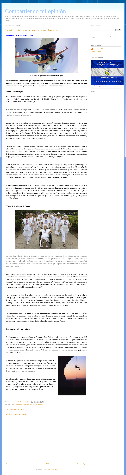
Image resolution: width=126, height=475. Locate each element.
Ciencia (13, 404)
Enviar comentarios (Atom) (50, 469)
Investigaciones (27, 404)
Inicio (47, 464)
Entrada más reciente (12, 464)
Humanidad (19, 404)
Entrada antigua (81, 464)
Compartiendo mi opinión (35, 11)
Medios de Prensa (38, 404)
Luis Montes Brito (18, 402)
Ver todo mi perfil (96, 51)
